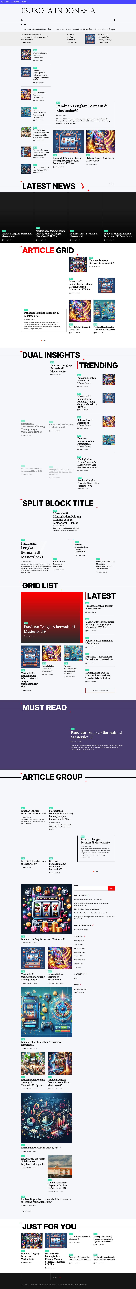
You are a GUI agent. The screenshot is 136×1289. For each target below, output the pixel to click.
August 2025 (78, 963)
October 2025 (78, 956)
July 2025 (77, 967)
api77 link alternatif (80, 989)
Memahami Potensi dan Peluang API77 (41, 1147)
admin (78, 29)
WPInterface (83, 1284)
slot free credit (79, 992)
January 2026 (78, 944)
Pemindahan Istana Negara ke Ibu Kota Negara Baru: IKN (58, 1185)
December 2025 (79, 948)
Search (76, 885)
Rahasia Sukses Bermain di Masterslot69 (59, 563)
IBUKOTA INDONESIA (58, 10)
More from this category (100, 690)
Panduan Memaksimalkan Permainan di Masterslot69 (57, 865)
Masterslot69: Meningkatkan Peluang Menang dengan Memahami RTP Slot (105, 40)
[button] (109, 184)
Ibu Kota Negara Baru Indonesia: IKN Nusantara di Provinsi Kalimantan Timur (46, 1200)
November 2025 (79, 952)
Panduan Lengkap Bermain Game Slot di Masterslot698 (59, 1083)
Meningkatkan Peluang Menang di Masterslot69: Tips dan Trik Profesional (33, 1084)
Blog (35, 50)
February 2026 (79, 940)
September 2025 (79, 960)
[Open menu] (22, 20)
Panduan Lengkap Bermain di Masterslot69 (44, 29)
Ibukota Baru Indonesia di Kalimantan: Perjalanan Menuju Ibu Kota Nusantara (35, 41)
